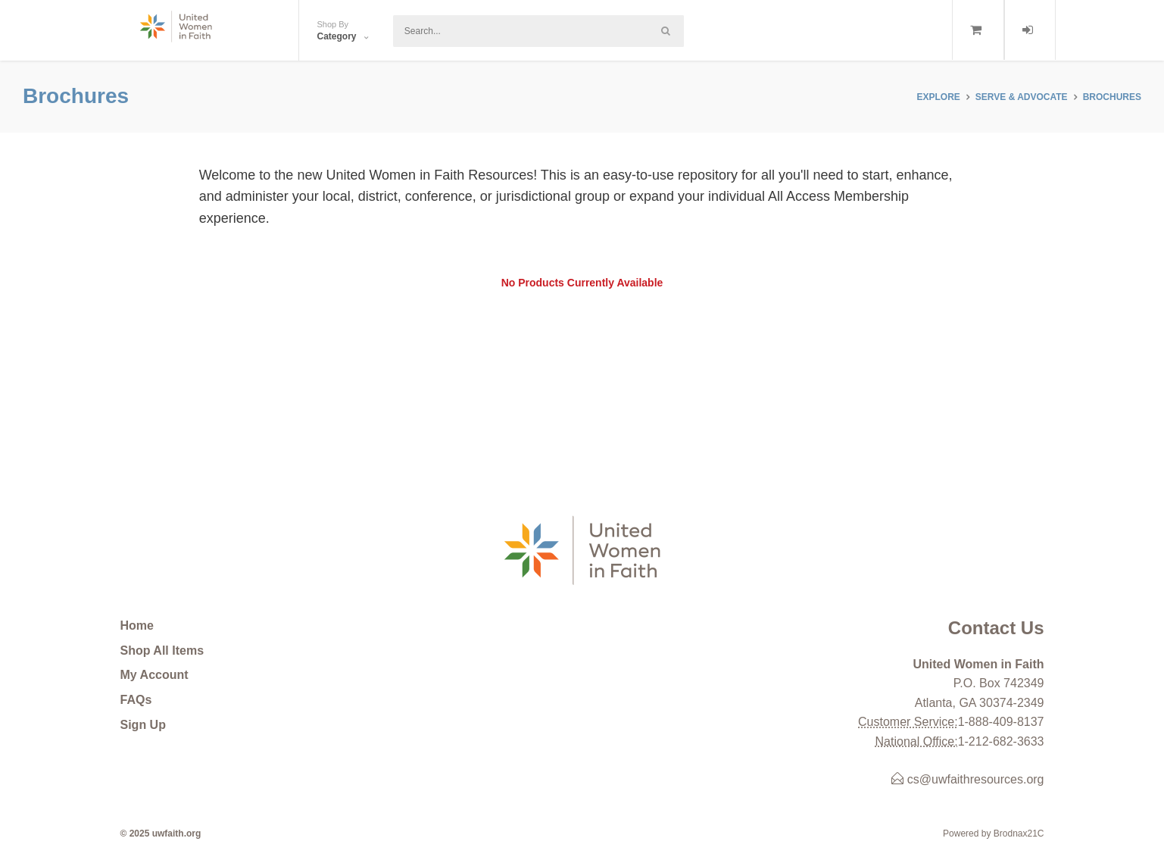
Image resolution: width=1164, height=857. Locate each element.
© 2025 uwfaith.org (160, 833)
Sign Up (143, 724)
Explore (938, 97)
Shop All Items (162, 650)
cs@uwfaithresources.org (967, 779)
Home (137, 625)
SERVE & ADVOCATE (1021, 97)
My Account (154, 674)
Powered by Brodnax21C (993, 833)
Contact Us (996, 628)
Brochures (1112, 97)
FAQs (136, 699)
